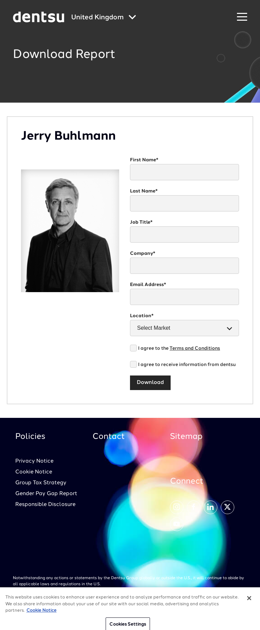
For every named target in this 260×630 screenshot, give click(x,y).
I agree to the (179, 348)
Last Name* (144, 191)
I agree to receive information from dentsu (187, 364)
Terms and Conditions (195, 348)
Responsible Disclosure (45, 504)
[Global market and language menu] (103, 18)
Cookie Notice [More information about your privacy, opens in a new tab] (41, 613)
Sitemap (186, 437)
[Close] (249, 601)
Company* (142, 253)
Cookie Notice (33, 472)
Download (150, 382)
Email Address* (148, 284)
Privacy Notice (34, 461)
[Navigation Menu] (242, 17)
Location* (142, 315)
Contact (108, 437)
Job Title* (141, 222)
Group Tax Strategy (40, 483)
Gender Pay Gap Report (46, 493)
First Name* (144, 160)
